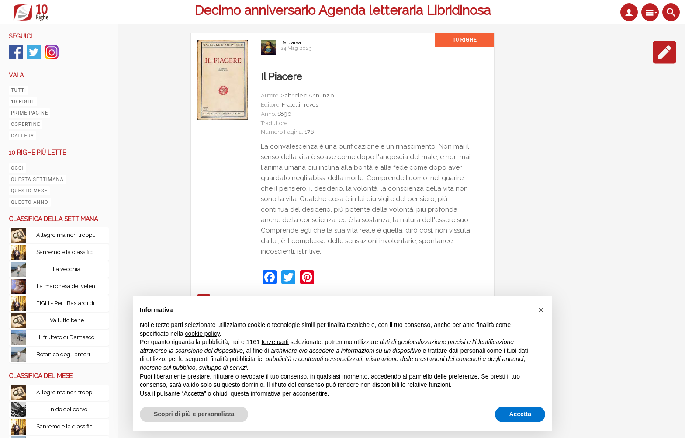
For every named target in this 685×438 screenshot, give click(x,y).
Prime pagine (29, 113)
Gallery (22, 136)
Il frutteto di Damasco (66, 337)
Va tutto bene (67, 320)
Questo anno (29, 202)
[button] (541, 310)
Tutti (18, 90)
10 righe (23, 101)
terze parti (275, 341)
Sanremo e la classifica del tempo (69, 252)
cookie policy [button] (202, 333)
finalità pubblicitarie (236, 358)
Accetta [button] (520, 413)
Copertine (25, 124)
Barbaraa (290, 42)
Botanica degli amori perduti (69, 354)
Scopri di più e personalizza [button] (194, 413)
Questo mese (29, 191)
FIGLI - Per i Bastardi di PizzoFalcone (69, 303)
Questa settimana (37, 179)
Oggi (17, 168)
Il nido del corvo (66, 409)
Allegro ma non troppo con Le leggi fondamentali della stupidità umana (69, 235)
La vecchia (66, 269)
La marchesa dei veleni (67, 286)
